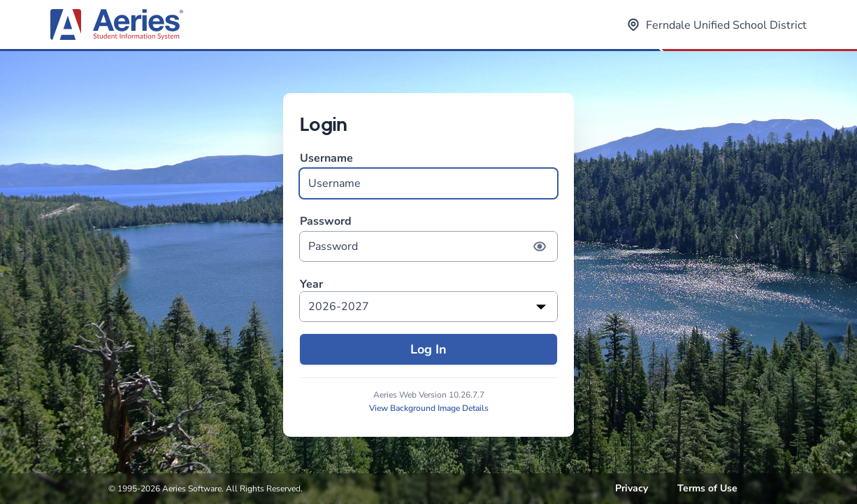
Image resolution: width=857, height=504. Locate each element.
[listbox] (428, 306)
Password (428, 237)
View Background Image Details (429, 408)
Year (311, 284)
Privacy (631, 488)
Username (428, 174)
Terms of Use (707, 488)
